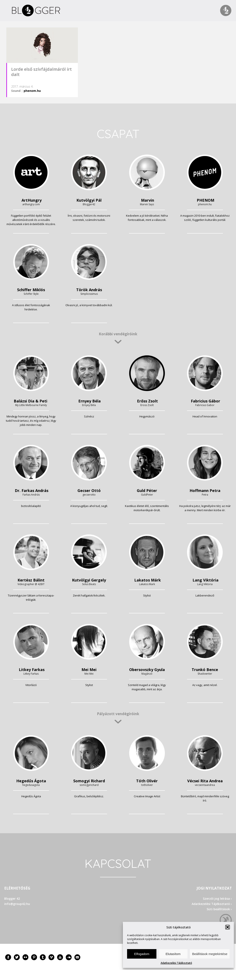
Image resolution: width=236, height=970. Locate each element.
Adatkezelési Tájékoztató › (212, 904)
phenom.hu (32, 91)
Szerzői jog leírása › (217, 899)
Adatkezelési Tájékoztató (176, 963)
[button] (227, 927)
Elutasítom (172, 954)
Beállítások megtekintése (209, 954)
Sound (15, 91)
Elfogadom (141, 954)
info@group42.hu (17, 904)
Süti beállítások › (219, 909)
